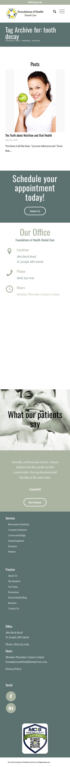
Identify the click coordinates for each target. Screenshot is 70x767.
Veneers (12, 551)
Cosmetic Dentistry (17, 529)
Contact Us (13, 608)
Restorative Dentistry (18, 524)
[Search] (53, 11)
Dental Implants (16, 540)
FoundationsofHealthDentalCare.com (26, 662)
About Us (12, 575)
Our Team (12, 586)
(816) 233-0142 (25, 278)
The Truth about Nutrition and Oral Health (28, 135)
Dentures (12, 546)
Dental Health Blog (17, 597)
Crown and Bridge (17, 535)
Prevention (13, 592)
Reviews (12, 603)
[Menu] (60, 11)
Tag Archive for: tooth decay (30, 33)
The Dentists (14, 581)
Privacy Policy (14, 669)
